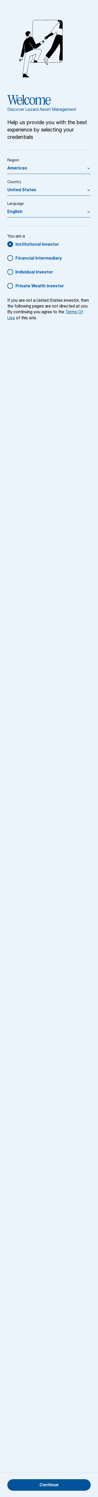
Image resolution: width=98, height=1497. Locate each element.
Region (13, 160)
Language (15, 204)
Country (14, 182)
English (14, 212)
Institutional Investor (37, 245)
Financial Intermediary (38, 259)
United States (21, 190)
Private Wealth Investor (39, 286)
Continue (49, 1485)
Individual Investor (34, 273)
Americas (17, 169)
